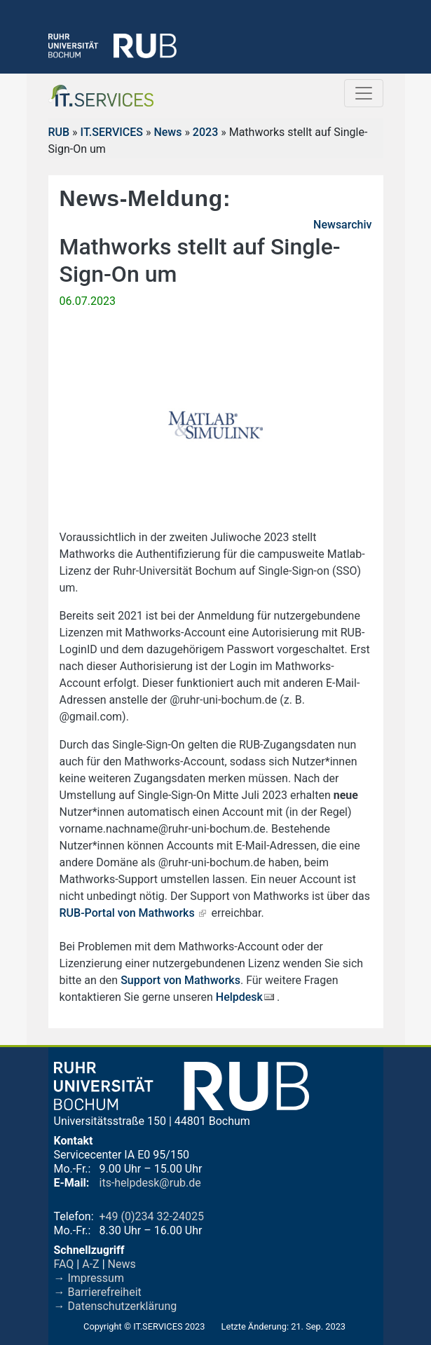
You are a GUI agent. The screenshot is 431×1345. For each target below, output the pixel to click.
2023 (205, 132)
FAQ (64, 1264)
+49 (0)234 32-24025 (152, 1216)
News (167, 132)
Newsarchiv (342, 224)
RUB (59, 132)
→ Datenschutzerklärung (115, 1306)
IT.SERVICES (112, 132)
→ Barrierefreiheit (98, 1292)
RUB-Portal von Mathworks (127, 913)
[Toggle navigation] (363, 93)
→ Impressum (89, 1278)
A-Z (90, 1264)
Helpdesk (239, 997)
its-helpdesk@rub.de (150, 1182)
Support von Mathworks (180, 980)
